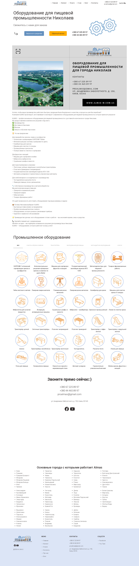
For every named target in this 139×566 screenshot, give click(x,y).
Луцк (75, 493)
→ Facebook (101, 540)
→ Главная (54, 3)
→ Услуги (71, 3)
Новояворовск (107, 482)
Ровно (76, 482)
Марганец (105, 493)
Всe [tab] (18, 245)
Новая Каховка (50, 484)
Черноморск (106, 478)
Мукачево (19, 506)
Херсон (47, 487)
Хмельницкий (49, 482)
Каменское (49, 504)
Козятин (76, 495)
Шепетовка (20, 512)
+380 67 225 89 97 (111, 2)
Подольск (19, 514)
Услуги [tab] (119, 245)
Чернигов (48, 471)
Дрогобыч (106, 484)
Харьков (77, 471)
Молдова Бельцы (22, 482)
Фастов (105, 497)
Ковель (19, 523)
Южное (104, 475)
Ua (120, 3)
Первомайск (49, 517)
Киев (18, 471)
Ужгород (48, 490)
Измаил (18, 519)
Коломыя (19, 495)
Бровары (77, 506)
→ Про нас (44, 552)
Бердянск (19, 502)
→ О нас (78, 3)
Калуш (47, 512)
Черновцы (48, 473)
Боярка (76, 514)
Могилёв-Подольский (81, 497)
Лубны (104, 499)
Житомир (48, 497)
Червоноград (49, 514)
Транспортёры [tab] (55, 245)
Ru (125, 3)
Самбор (76, 519)
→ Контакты (93, 3)
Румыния (19, 473)
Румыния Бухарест (22, 475)
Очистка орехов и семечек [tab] (35, 245)
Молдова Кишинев (22, 480)
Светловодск (106, 502)
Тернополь (77, 473)
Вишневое (19, 510)
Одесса (105, 480)
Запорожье (20, 504)
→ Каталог (63, 3)
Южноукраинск (21, 517)
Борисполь (49, 519)
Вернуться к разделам (34, 33)
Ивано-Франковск (22, 497)
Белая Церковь (107, 490)
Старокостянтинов (80, 521)
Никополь (48, 499)
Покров (47, 521)
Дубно (76, 510)
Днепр (76, 490)
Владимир (48, 523)
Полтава (105, 471)
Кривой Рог (49, 506)
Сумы (75, 480)
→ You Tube (101, 543)
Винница (76, 499)
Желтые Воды (107, 504)
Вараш (104, 506)
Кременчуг (77, 487)
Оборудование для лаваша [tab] (75, 245)
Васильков (49, 526)
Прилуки (19, 487)
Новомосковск (21, 521)
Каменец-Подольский (52, 480)
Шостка (76, 475)
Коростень (49, 495)
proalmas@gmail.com (110, 4)
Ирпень (76, 504)
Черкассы (48, 478)
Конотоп (77, 478)
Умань (47, 475)
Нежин (18, 526)
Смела (47, 510)
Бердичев (77, 526)
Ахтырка (105, 495)
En (122, 3)
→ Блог (85, 3)
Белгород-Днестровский (110, 473)
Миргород (77, 484)
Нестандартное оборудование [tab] (100, 245)
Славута (76, 517)
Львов (104, 487)
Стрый (76, 523)
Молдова (19, 478)
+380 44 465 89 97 (79, 35)
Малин (47, 493)
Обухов (76, 502)
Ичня (18, 484)
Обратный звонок (58, 33)
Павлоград (49, 502)
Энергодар (20, 499)
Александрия (20, 490)
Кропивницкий (21, 493)
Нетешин (77, 512)
